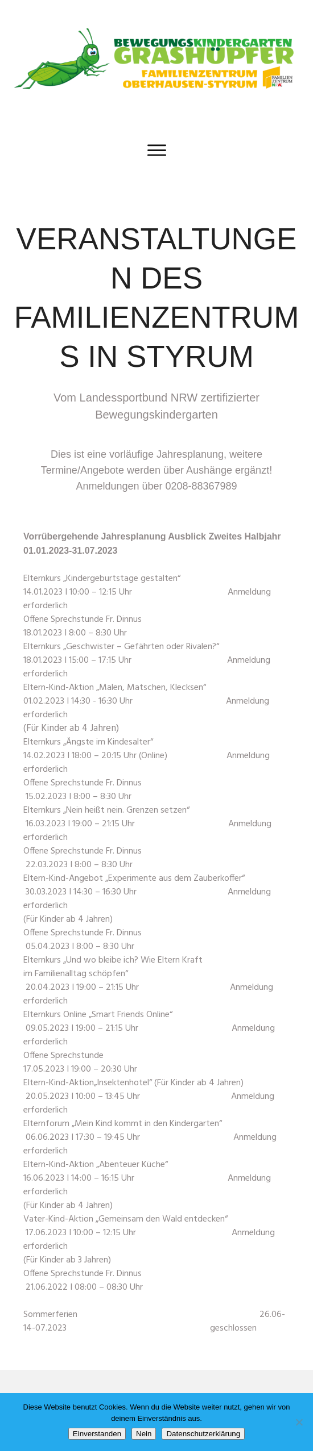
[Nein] (298, 1422)
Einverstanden (97, 1433)
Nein (143, 1433)
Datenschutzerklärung (203, 1433)
